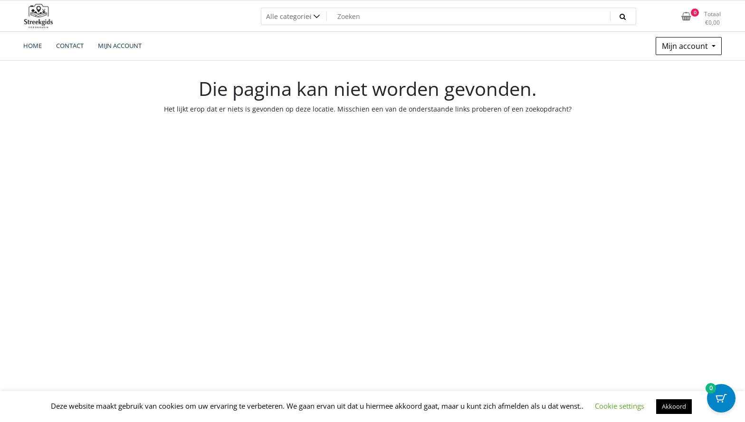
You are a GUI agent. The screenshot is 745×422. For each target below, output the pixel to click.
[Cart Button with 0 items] (721, 398)
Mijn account (686, 46)
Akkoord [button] (674, 406)
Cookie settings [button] (619, 406)
